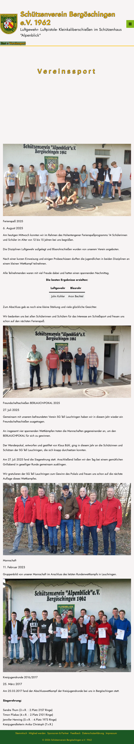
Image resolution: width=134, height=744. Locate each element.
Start (3, 43)
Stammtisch (21, 733)
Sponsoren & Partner (58, 733)
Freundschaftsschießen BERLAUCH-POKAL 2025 (31, 403)
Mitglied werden (37, 733)
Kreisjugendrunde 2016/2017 (20, 677)
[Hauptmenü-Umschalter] (130, 24)
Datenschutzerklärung (93, 733)
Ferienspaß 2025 (13, 221)
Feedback (75, 733)
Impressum (111, 733)
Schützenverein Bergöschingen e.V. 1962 (67, 18)
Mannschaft (9, 560)
